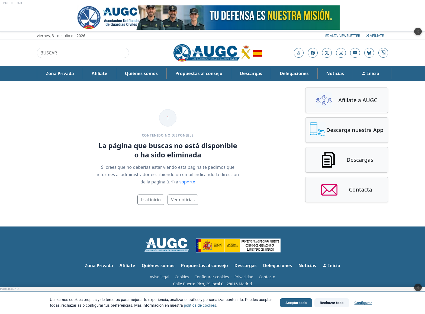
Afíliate (374, 35)
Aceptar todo (296, 302)
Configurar (363, 302)
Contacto (267, 276)
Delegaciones (294, 73)
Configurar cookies (211, 276)
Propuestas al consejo (198, 73)
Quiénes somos (141, 73)
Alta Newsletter (343, 35)
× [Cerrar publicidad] (418, 31)
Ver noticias (183, 200)
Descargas (251, 73)
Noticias (335, 73)
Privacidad (243, 276)
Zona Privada (60, 73)
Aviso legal (159, 276)
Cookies (182, 276)
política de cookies (200, 305)
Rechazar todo (332, 302)
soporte (187, 182)
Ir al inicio (151, 200)
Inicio (370, 73)
